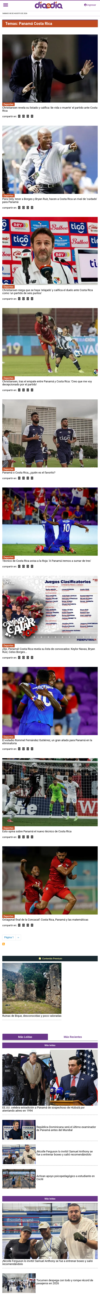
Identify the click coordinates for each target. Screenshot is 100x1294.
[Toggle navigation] (5, 5)
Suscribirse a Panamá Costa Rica (3, 944)
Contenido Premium (50, 958)
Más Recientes (73, 1036)
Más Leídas (25, 1036)
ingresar (90, 4)
